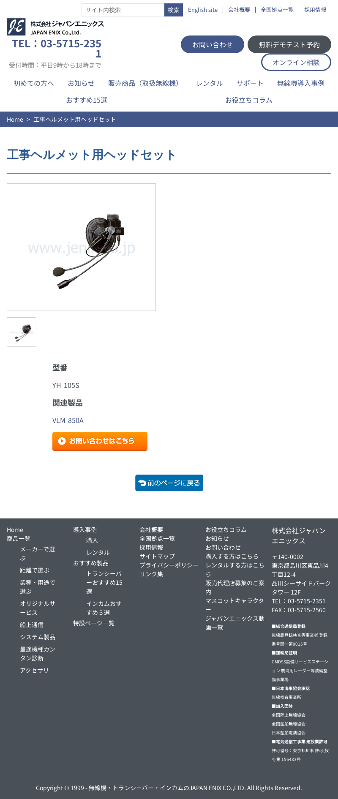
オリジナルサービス (37, 607)
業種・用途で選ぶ (37, 586)
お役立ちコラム (249, 100)
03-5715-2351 (307, 601)
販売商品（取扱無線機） (145, 83)
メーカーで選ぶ (37, 553)
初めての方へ (34, 83)
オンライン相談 (296, 62)
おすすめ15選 (86, 100)
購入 (92, 540)
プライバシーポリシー (169, 565)
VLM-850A (68, 420)
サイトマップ (157, 556)
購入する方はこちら (232, 556)
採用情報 (315, 10)
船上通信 (32, 624)
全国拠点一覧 (277, 10)
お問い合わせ (212, 44)
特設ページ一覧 (93, 623)
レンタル (209, 83)
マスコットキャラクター (234, 605)
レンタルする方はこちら (234, 569)
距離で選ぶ (34, 570)
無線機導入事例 (300, 83)
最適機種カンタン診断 (37, 653)
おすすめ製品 (91, 563)
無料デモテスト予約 (289, 44)
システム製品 (37, 637)
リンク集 (151, 574)
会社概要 (239, 10)
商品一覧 (18, 538)
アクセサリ (34, 670)
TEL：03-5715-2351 (55, 53)
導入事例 (85, 529)
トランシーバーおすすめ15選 (104, 582)
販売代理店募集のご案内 (234, 587)
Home (15, 119)
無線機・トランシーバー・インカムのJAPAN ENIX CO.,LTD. (167, 787)
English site (203, 10)
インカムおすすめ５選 (104, 607)
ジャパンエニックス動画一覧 (234, 622)
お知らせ (81, 83)
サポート (250, 83)
